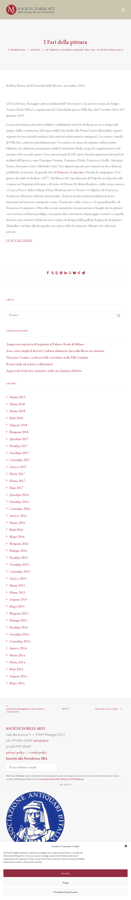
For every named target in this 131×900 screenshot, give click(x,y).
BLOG (65, 708)
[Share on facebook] (48, 273)
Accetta (65, 873)
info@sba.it (41, 740)
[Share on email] (83, 273)
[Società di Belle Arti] (30, 10)
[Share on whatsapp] (70, 273)
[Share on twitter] (52, 273)
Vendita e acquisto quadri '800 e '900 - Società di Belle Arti (86, 49)
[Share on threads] (57, 273)
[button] (126, 846)
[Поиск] (65, 315)
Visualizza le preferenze (65, 892)
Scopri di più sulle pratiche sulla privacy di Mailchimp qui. (61, 779)
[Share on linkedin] (65, 273)
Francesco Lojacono (70, 172)
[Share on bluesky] (74, 273)
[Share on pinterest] (61, 273)
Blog (37, 49)
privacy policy (15, 752)
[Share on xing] (79, 273)
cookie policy (38, 752)
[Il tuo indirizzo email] (31, 767)
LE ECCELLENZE (19, 240)
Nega (66, 882)
